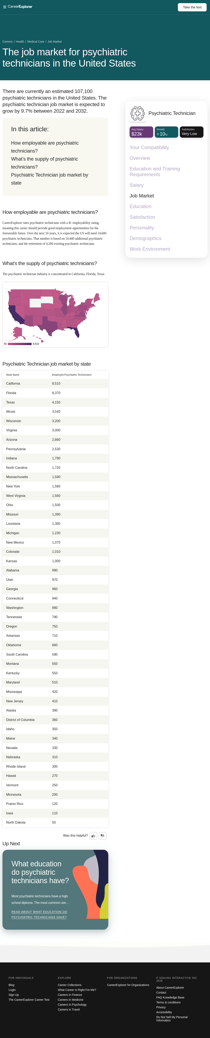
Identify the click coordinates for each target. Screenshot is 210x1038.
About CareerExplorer (170, 987)
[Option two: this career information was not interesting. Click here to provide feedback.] (103, 836)
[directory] (55, 157)
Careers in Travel (69, 1009)
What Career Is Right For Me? (77, 990)
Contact (161, 992)
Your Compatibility (149, 147)
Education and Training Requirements (155, 171)
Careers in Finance (70, 994)
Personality (142, 228)
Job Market (142, 196)
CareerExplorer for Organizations (128, 985)
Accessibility (164, 1012)
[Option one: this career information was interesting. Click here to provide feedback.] (93, 836)
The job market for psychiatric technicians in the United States (69, 57)
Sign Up (14, 994)
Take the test (192, 7)
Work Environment (150, 249)
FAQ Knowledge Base (170, 997)
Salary (137, 185)
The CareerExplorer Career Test (29, 999)
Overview (140, 158)
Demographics (145, 238)
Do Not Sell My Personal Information (172, 1018)
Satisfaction (142, 217)
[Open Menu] (90, 7)
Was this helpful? (75, 835)
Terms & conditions (168, 1002)
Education (141, 206)
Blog (11, 985)
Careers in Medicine (70, 999)
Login (12, 990)
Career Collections (69, 985)
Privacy (161, 1007)
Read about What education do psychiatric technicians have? (39, 914)
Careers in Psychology (72, 1004)
